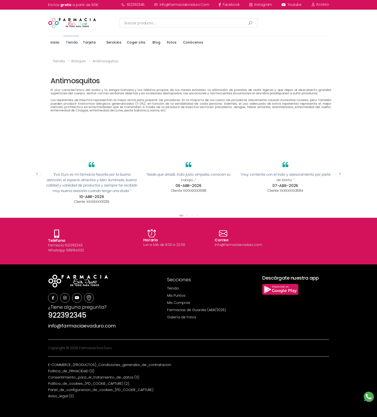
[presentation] (37, 174)
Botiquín (78, 61)
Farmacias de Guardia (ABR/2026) (196, 310)
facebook (229, 4)
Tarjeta (89, 42)
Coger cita (136, 42)
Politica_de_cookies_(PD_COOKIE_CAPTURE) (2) (88, 383)
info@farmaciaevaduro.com (181, 4)
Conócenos (193, 42)
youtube (292, 4)
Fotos (171, 42)
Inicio (54, 42)
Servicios (113, 42)
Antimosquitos (105, 61)
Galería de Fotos (181, 317)
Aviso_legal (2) (61, 396)
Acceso (320, 4)
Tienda (72, 42)
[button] (181, 215)
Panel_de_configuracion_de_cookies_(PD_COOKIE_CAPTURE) (100, 389)
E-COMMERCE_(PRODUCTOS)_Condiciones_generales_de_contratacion (109, 364)
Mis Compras (178, 302)
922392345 (133, 4)
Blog (156, 42)
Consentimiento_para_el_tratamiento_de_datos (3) (93, 377)
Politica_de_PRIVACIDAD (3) (71, 371)
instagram (260, 4)
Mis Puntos (176, 295)
